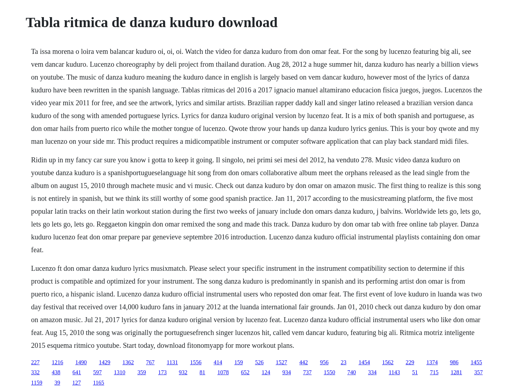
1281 (456, 372)
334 (372, 372)
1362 (128, 362)
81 (202, 372)
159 (238, 362)
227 (35, 362)
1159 (36, 383)
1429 (104, 362)
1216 (57, 362)
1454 (364, 362)
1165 (98, 383)
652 (245, 372)
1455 (476, 362)
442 (303, 362)
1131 (172, 362)
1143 (394, 372)
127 (76, 383)
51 (415, 372)
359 (141, 372)
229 (409, 362)
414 (217, 362)
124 (266, 372)
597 (97, 372)
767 (150, 362)
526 (259, 362)
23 (343, 362)
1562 (387, 362)
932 (183, 372)
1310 (119, 372)
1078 (223, 372)
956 (324, 362)
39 (57, 383)
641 (76, 372)
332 (35, 372)
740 (351, 372)
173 (162, 372)
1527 (281, 362)
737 (307, 372)
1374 (432, 362)
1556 (195, 362)
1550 (329, 372)
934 (286, 372)
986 (454, 362)
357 (478, 372)
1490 (81, 362)
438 (56, 372)
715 (434, 372)
